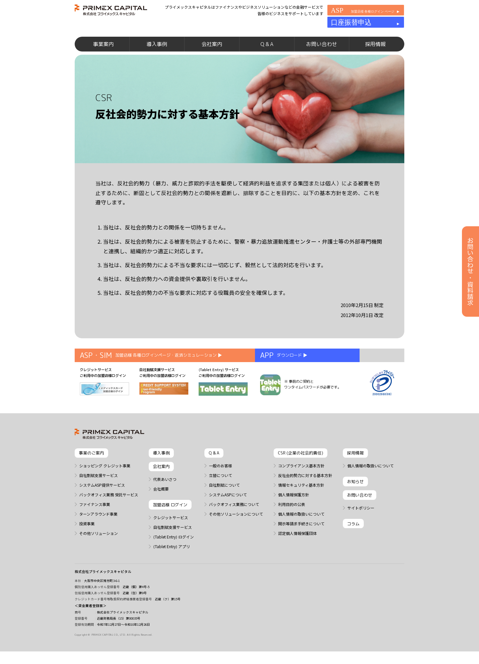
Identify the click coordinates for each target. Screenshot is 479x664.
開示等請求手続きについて (301, 542)
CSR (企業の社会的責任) (300, 471)
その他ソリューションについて (236, 532)
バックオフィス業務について (234, 522)
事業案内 (103, 54)
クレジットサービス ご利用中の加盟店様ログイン (104, 399)
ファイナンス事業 (94, 522)
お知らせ (355, 499)
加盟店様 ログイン (170, 523)
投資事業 (87, 542)
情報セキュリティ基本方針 (301, 503)
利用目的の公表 (291, 522)
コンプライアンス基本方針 (301, 484)
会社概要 (161, 507)
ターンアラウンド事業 (98, 532)
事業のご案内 (91, 471)
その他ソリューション (98, 551)
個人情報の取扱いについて (301, 532)
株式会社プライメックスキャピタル (103, 589)
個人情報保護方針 (293, 513)
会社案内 (212, 54)
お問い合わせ (321, 54)
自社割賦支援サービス (98, 493)
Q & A (266, 54)
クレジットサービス (170, 536)
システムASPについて (228, 513)
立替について (220, 493)
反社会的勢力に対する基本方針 (305, 493)
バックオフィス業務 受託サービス (108, 513)
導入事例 (156, 54)
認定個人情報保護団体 (297, 551)
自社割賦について (224, 503)
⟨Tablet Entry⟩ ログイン (173, 555)
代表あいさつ (164, 497)
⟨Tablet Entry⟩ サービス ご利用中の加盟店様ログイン (223, 399)
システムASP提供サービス (102, 503)
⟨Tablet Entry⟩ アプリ (171, 564)
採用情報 (375, 54)
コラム (353, 542)
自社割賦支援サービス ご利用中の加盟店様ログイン (164, 399)
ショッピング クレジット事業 (104, 484)
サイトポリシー (360, 526)
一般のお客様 (220, 484)
